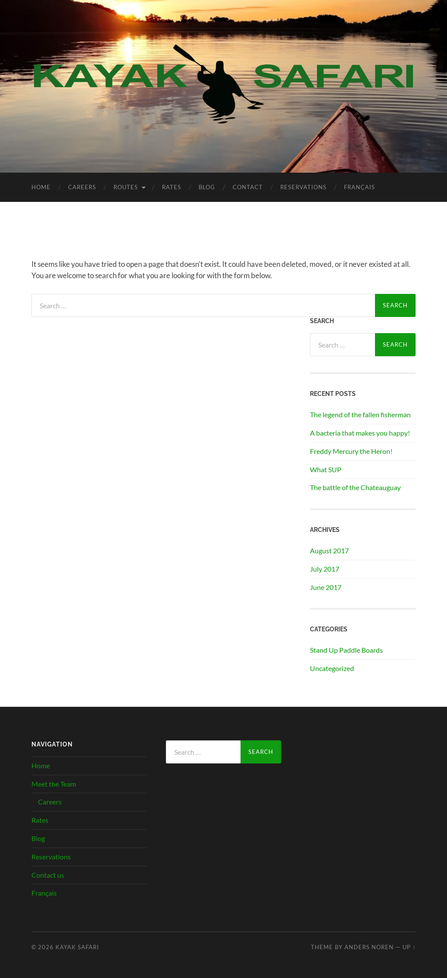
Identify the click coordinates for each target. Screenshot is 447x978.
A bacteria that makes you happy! (360, 433)
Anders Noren (369, 947)
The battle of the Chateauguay (355, 487)
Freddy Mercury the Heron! (351, 451)
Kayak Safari (77, 947)
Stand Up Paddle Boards (346, 650)
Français (359, 187)
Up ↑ (409, 947)
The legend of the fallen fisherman (360, 414)
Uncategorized (332, 668)
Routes (125, 187)
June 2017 (325, 587)
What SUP (325, 469)
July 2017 (324, 569)
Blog (207, 187)
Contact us (47, 875)
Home (41, 187)
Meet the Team (53, 784)
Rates (171, 187)
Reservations (303, 187)
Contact (248, 187)
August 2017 (329, 550)
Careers (82, 187)
